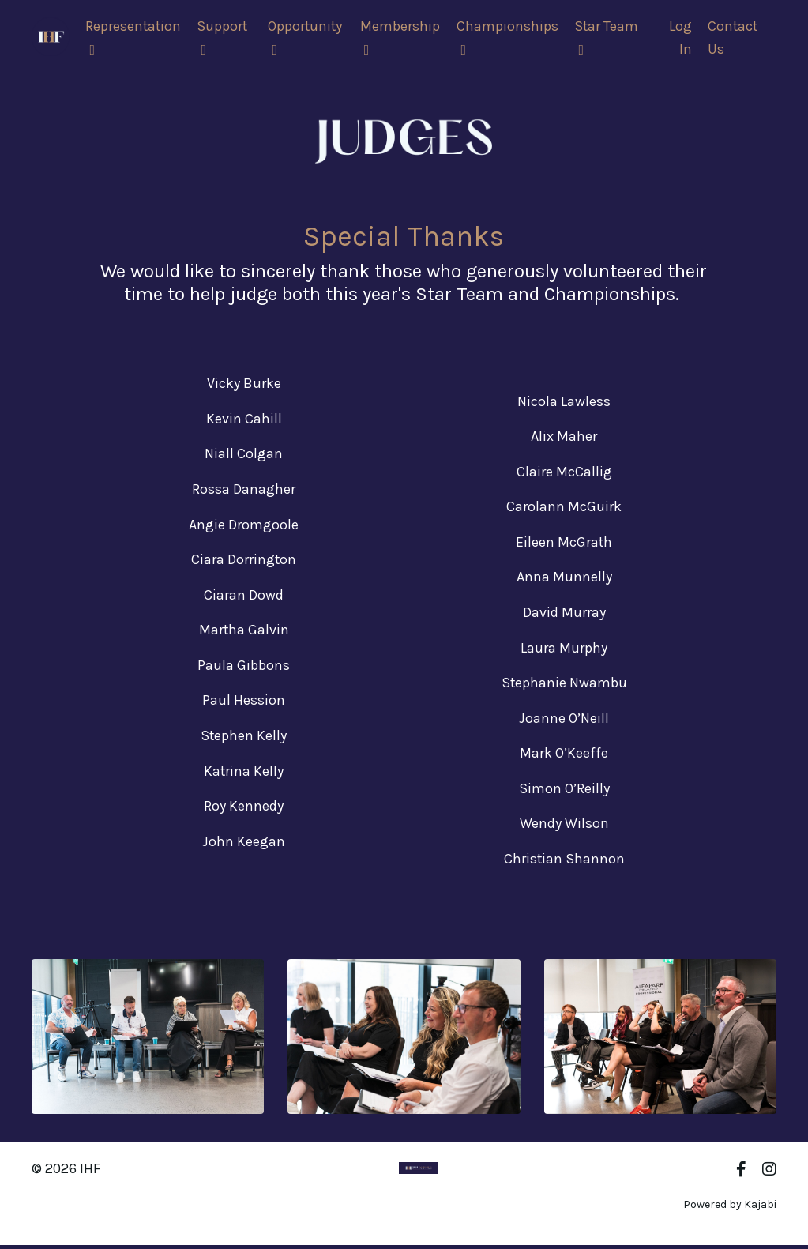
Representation (133, 38)
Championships (508, 38)
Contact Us (732, 38)
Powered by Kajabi (729, 1207)
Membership (402, 38)
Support (224, 38)
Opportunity (307, 38)
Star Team (607, 38)
